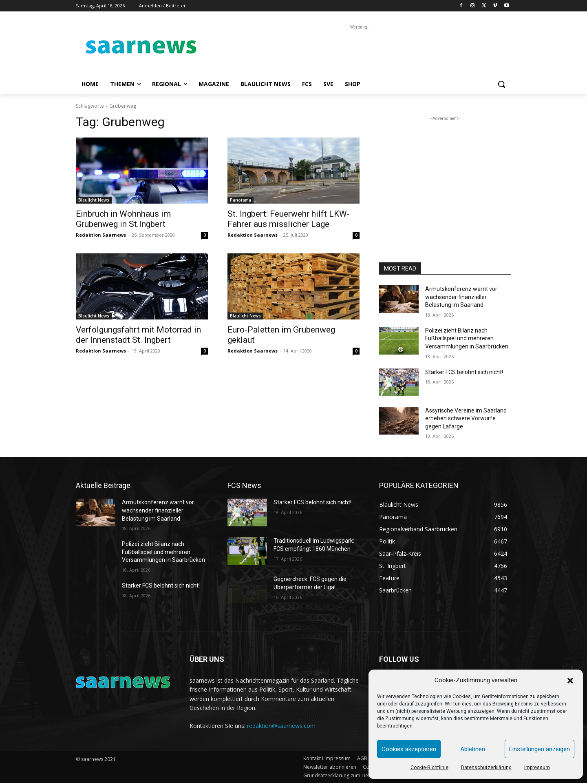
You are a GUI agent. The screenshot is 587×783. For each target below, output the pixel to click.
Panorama (240, 200)
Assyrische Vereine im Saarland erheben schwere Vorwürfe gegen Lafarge (466, 418)
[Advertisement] (354, 49)
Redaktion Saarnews (101, 235)
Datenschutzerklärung (486, 767)
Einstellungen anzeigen (539, 749)
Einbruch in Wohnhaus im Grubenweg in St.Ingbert (123, 219)
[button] (570, 681)
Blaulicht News (93, 200)
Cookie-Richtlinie (429, 767)
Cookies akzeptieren (409, 749)
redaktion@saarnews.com (281, 726)
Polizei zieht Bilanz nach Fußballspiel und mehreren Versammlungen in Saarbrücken (466, 338)
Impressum (537, 767)
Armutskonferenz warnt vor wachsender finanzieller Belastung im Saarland (461, 297)
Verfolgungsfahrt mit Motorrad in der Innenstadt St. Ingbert (138, 335)
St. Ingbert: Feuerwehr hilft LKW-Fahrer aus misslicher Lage (288, 219)
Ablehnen (472, 749)
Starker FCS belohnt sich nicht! (464, 372)
